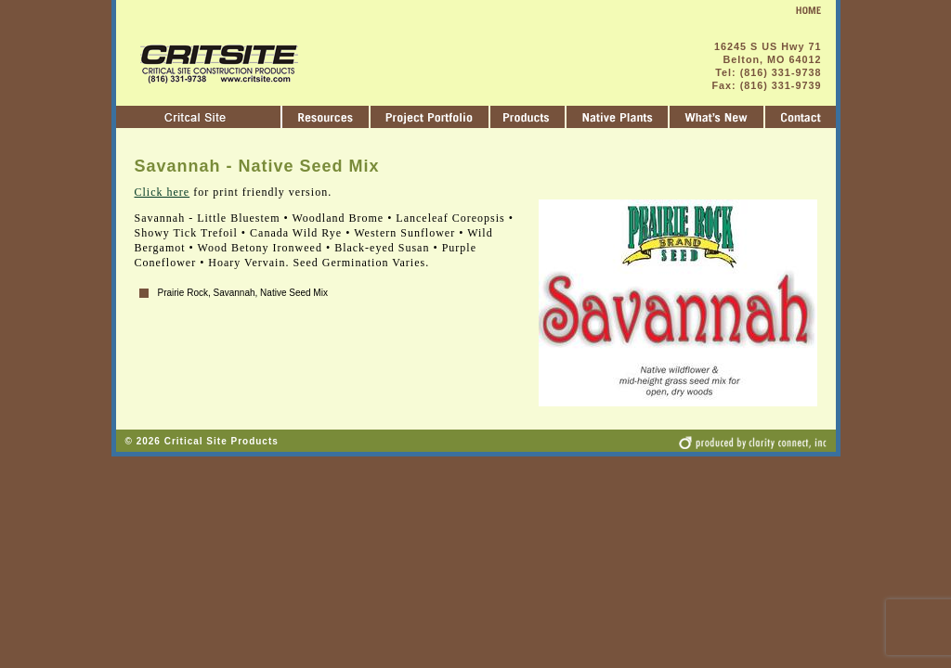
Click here (162, 192)
